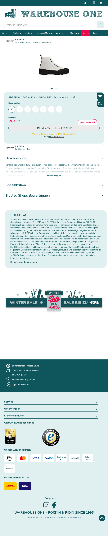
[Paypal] (48, 458)
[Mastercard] (22, 458)
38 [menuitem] (27, 109)
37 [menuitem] (20, 109)
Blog (94, 33)
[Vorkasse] (9, 468)
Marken (74, 33)
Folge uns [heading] (50, 498)
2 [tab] (56, 89)
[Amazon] (9, 458)
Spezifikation (16, 185)
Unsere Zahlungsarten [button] (17, 449)
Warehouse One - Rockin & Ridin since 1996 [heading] (54, 512)
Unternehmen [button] (51, 408)
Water (17, 33)
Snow (6, 33)
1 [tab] (52, 89)
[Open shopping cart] (101, 2)
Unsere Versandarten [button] (16, 477)
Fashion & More (44, 33)
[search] (50, 24)
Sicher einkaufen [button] (51, 415)
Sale (86, 33)
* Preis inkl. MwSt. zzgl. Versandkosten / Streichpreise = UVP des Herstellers (54, 517)
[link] (46, 508)
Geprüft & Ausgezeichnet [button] (19, 422)
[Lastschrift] (74, 458)
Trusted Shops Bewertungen (28, 195)
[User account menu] (86, 2)
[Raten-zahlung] (87, 458)
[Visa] (35, 458)
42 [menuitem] (59, 109)
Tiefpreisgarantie (54, 3)
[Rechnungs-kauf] (61, 458)
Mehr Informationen (56, 137)
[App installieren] (18, 384)
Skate (28, 33)
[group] (22, 366)
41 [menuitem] (51, 109)
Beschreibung (16, 158)
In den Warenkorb (54, 128)
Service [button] (51, 401)
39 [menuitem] (35, 109)
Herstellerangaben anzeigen (23, 262)
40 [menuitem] (43, 109)
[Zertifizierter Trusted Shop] (15, 438)
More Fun (61, 33)
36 (12, 109)
